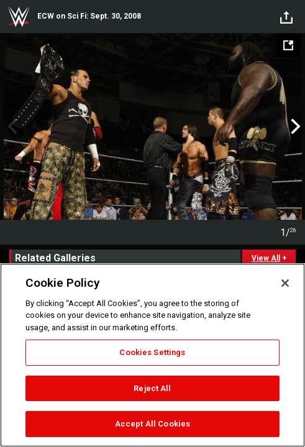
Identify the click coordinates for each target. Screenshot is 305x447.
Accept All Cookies (152, 423)
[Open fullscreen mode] (288, 45)
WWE (18, 17)
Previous (11, 126)
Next (294, 126)
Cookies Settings (152, 352)
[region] (152, 355)
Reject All (152, 388)
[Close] (285, 283)
